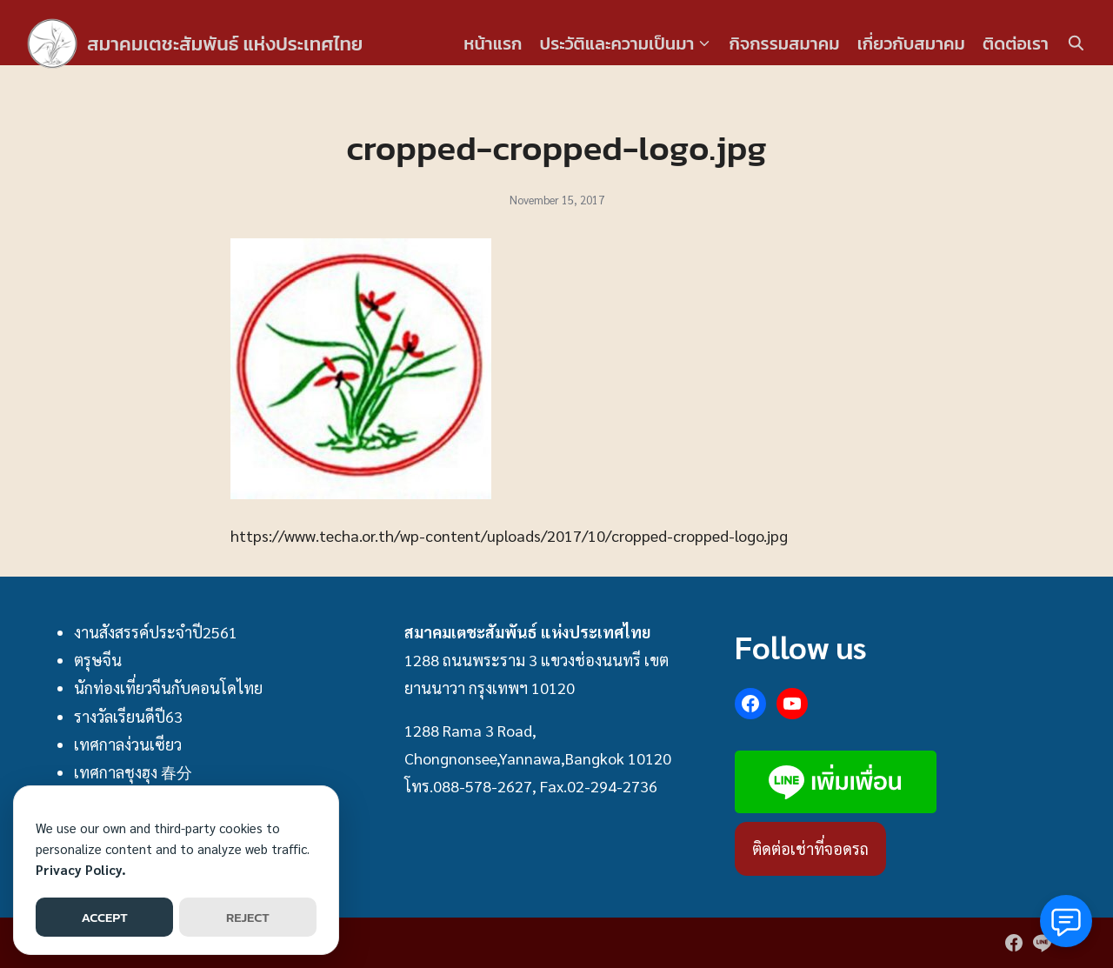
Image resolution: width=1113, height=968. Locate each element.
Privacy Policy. (81, 869)
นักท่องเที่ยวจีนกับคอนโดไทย (168, 688)
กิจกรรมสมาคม (785, 43)
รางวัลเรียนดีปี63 (128, 716)
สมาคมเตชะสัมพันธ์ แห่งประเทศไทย (237, 43)
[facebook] (1013, 942)
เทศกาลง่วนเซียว (128, 744)
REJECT (248, 917)
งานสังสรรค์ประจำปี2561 (155, 632)
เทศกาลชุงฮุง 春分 (133, 772)
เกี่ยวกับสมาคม (911, 43)
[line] (1041, 942)
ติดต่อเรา (1016, 43)
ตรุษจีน (98, 660)
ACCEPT (104, 917)
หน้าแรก (492, 43)
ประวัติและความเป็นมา (616, 43)
